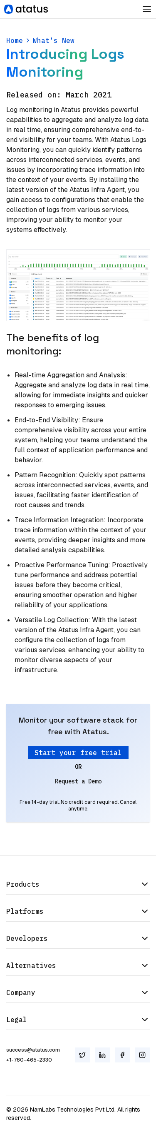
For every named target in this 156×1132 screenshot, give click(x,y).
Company (78, 992)
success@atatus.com (33, 1050)
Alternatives (78, 965)
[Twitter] (82, 1054)
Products (78, 884)
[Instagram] (142, 1054)
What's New (53, 40)
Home (14, 40)
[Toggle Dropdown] (147, 9)
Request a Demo (78, 781)
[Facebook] (122, 1054)
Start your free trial (78, 752)
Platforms (78, 911)
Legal (78, 1020)
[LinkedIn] (102, 1054)
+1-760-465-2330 (29, 1060)
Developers (78, 938)
